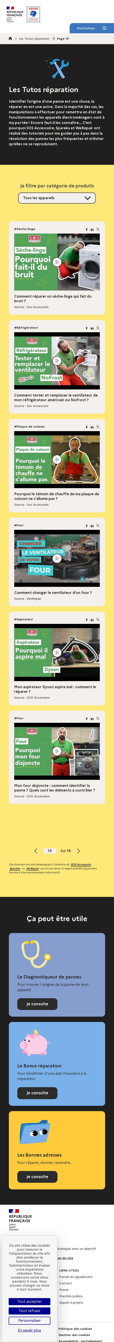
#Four (19, 525)
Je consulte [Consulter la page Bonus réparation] (37, 1092)
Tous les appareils (39, 198)
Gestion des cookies (74, 1335)
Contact (65, 1283)
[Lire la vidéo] (57, 262)
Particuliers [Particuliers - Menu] (91, 29)
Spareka (15, 868)
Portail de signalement (75, 1277)
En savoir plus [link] (29, 1330)
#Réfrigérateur (26, 328)
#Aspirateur (23, 619)
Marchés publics (71, 1296)
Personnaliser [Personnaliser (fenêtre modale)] (29, 1320)
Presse (64, 1290)
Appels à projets (71, 1303)
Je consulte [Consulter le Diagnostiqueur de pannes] (37, 1004)
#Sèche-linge (24, 229)
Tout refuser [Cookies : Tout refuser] (30, 1311)
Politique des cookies (75, 1329)
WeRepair (32, 868)
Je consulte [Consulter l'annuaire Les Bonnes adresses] (37, 1176)
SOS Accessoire (81, 864)
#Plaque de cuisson (29, 426)
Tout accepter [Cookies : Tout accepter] (29, 1301)
